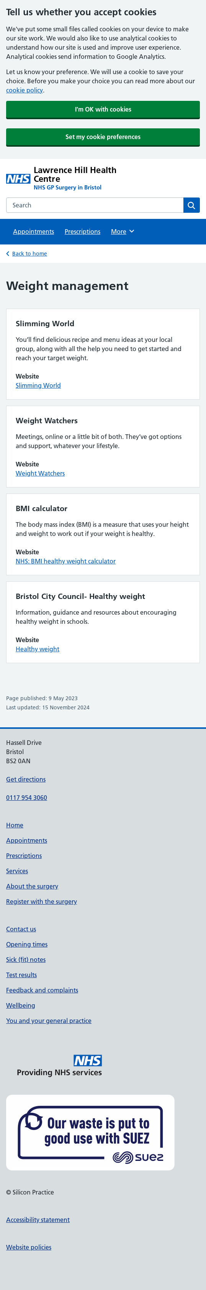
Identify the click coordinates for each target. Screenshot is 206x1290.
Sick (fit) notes (26, 959)
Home (14, 825)
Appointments (33, 231)
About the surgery (32, 886)
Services (17, 871)
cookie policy (24, 90)
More (123, 231)
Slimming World (38, 385)
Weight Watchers (40, 473)
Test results (21, 975)
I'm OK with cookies (103, 109)
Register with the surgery (41, 901)
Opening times (26, 944)
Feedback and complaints (42, 990)
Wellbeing (20, 1005)
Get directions (26, 779)
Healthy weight (37, 649)
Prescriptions (82, 231)
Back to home (29, 253)
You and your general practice (49, 1021)
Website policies (28, 1247)
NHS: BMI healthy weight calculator (66, 561)
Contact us (21, 929)
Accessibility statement (38, 1220)
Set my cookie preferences (103, 137)
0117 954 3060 (26, 797)
